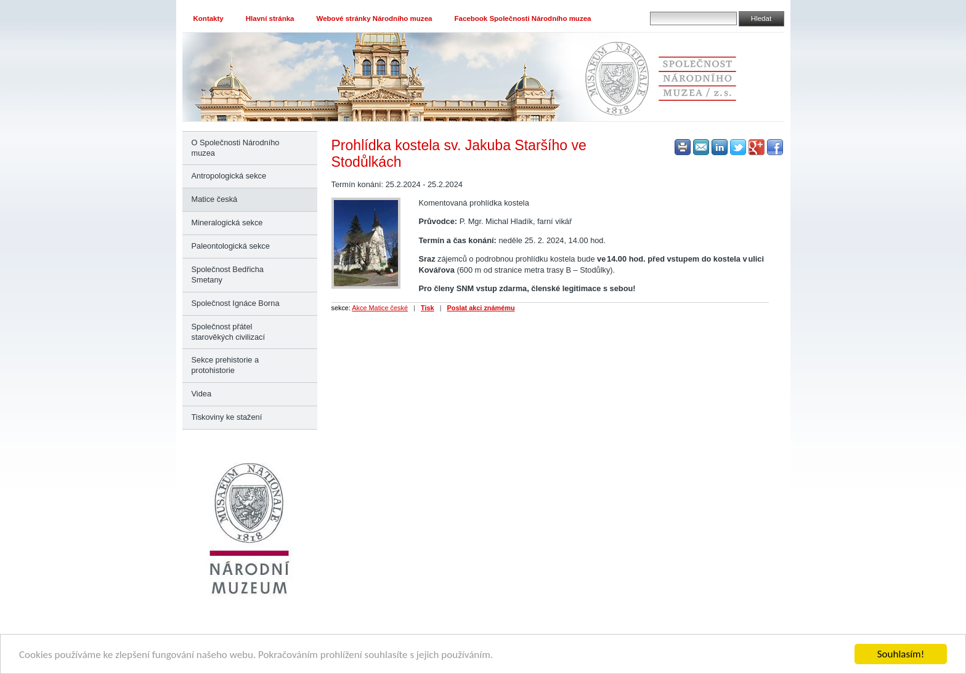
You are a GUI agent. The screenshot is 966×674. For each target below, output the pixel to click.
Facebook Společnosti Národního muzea (522, 18)
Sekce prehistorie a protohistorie (225, 365)
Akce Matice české (380, 307)
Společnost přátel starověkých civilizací (228, 332)
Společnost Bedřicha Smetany (228, 274)
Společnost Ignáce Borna (236, 303)
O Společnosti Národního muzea (236, 148)
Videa (202, 393)
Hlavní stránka (270, 18)
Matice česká (215, 199)
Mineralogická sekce (227, 222)
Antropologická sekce (229, 175)
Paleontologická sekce (231, 246)
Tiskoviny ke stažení (227, 417)
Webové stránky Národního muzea (374, 18)
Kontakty (208, 18)
